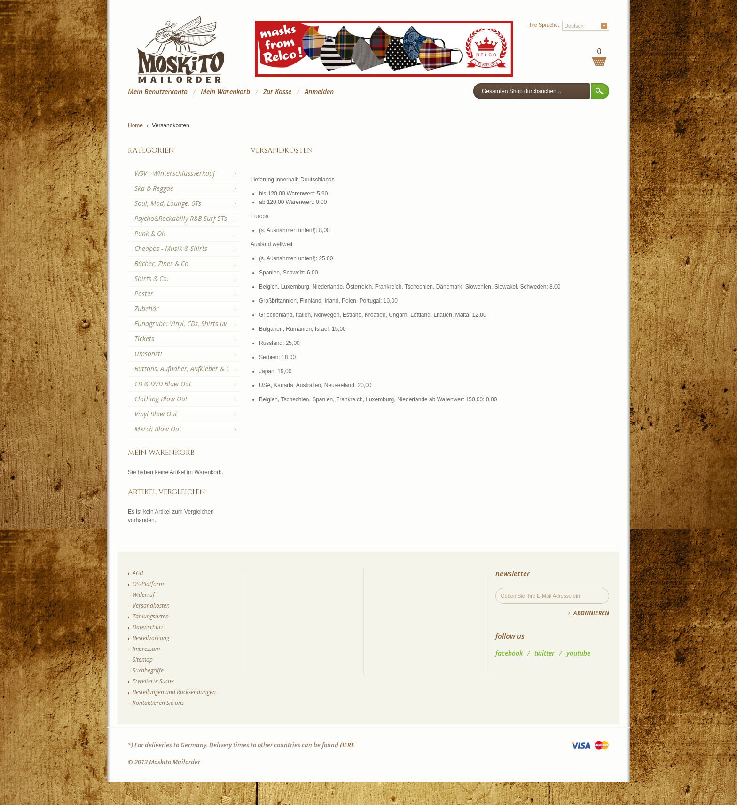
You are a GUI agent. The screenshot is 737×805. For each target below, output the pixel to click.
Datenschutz (148, 627)
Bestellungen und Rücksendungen (174, 692)
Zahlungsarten (151, 616)
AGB (138, 573)
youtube (578, 653)
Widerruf (144, 595)
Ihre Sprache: (543, 25)
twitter (544, 653)
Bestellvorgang (151, 638)
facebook (509, 653)
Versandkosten (151, 606)
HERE (347, 745)
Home (135, 125)
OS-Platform (148, 584)
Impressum (146, 649)
